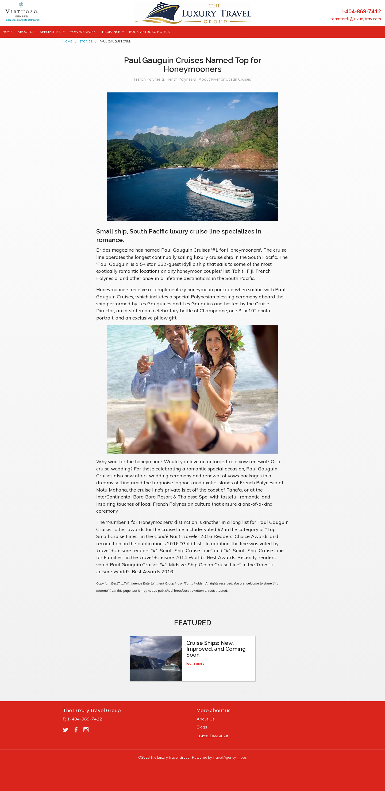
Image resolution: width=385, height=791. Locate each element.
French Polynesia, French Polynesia (165, 79)
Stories (85, 41)
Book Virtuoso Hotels (149, 32)
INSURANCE (110, 32)
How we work (83, 32)
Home (7, 32)
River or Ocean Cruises (231, 79)
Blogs (202, 727)
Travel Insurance (212, 735)
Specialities (50, 32)
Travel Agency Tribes (230, 757)
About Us (26, 32)
